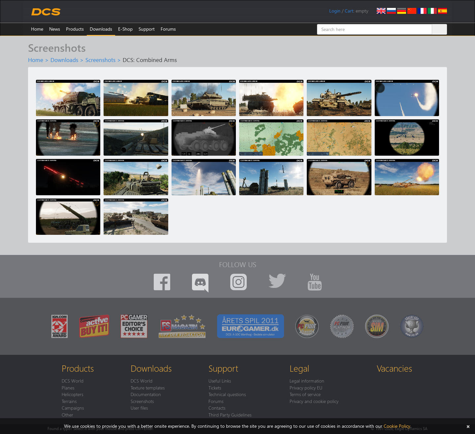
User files (139, 408)
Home (37, 29)
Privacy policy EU (306, 387)
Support (147, 29)
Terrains (69, 401)
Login (334, 11)
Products (75, 29)
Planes (68, 387)
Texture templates (148, 387)
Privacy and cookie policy (314, 401)
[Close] (468, 426)
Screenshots (100, 59)
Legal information (307, 381)
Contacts (216, 408)
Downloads (101, 29)
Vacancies (394, 368)
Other (67, 415)
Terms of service (305, 394)
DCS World (72, 381)
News (54, 29)
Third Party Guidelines (229, 415)
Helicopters (72, 394)
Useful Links (219, 381)
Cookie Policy (397, 426)
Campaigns (73, 408)
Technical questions (227, 394)
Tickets (214, 387)
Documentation (146, 394)
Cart (349, 11)
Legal (299, 368)
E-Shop (125, 29)
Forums (168, 29)
